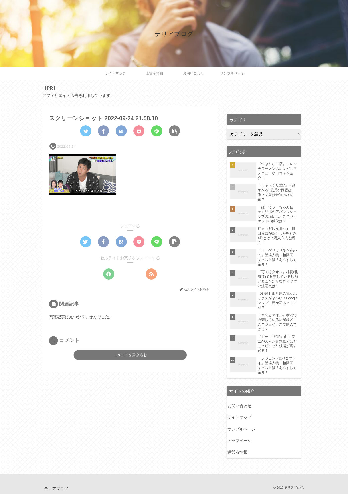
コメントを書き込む (130, 355)
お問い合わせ (239, 406)
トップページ (239, 440)
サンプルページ (241, 429)
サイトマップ (239, 417)
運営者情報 (237, 452)
